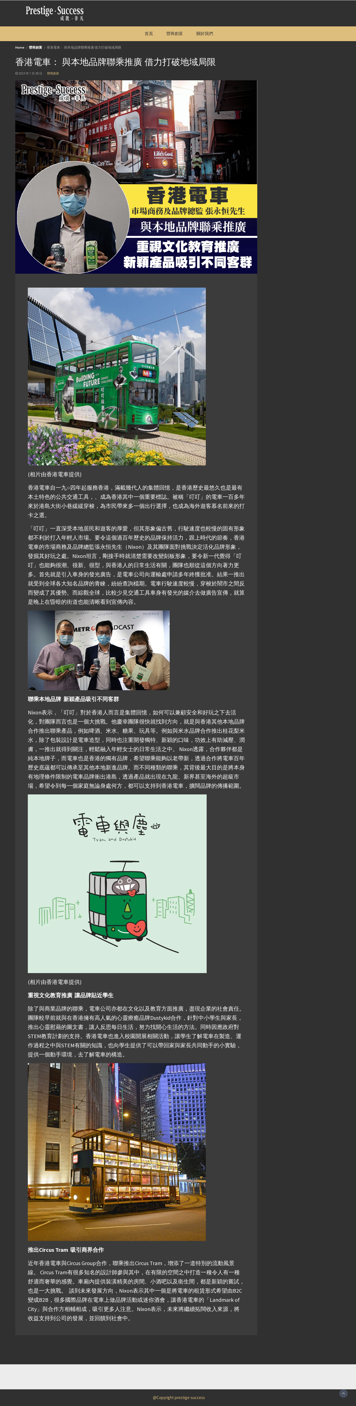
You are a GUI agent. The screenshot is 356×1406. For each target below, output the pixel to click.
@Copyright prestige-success (179, 1397)
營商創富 (174, 33)
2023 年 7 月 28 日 (30, 73)
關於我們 (204, 33)
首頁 (149, 33)
